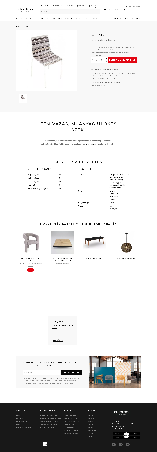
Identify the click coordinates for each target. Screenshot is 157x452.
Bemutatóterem (21, 422)
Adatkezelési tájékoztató (48, 416)
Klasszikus (91, 422)
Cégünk (18, 416)
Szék (33, 18)
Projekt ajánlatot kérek (122, 60)
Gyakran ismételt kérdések (49, 422)
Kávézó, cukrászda (70, 419)
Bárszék (44, 18)
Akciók (135, 18)
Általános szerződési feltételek (50, 419)
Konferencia (72, 18)
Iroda (86, 18)
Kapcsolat (70, 5)
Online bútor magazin (23, 428)
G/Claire (28, 26)
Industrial (91, 419)
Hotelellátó (101, 18)
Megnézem (58, 340)
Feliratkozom (71, 373)
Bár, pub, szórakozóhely (72, 422)
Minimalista (92, 431)
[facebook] (114, 444)
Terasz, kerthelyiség (71, 434)
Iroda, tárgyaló (69, 428)
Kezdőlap (19, 26)
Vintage (90, 416)
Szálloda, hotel (69, 425)
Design (90, 425)
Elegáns (90, 437)
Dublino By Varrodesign (93, 6)
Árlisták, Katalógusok (47, 428)
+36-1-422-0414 (119, 426)
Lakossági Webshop (80, 6)
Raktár (18, 425)
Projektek (45, 5)
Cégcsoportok (58, 5)
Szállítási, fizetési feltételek (49, 425)
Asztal (57, 18)
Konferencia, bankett (71, 431)
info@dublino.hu (121, 429)
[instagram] (121, 444)
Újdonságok (121, 18)
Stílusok (21, 18)
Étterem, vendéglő (70, 416)
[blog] (128, 444)
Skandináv (91, 434)
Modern (90, 428)
